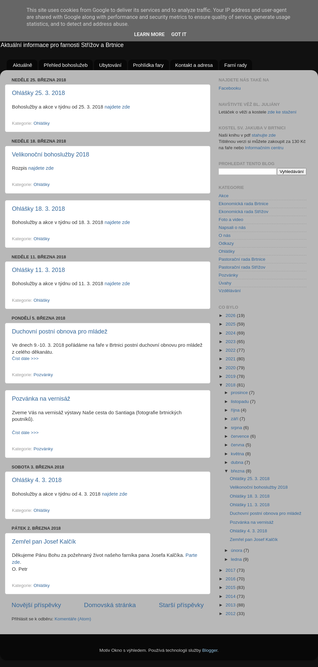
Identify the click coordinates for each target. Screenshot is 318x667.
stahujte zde (264, 135)
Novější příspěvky (36, 604)
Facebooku (230, 88)
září (235, 418)
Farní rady (235, 65)
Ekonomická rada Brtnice (243, 203)
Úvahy (225, 283)
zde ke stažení (282, 112)
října (236, 410)
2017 (231, 570)
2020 (231, 367)
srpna (237, 427)
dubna (237, 462)
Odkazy (226, 243)
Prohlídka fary (148, 65)
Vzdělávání (230, 290)
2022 (231, 350)
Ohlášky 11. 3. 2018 (38, 270)
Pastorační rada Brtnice (242, 259)
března (238, 470)
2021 (231, 358)
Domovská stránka (110, 604)
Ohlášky (41, 123)
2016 (231, 578)
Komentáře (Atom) (73, 618)
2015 (231, 587)
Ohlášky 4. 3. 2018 (37, 480)
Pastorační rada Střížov (242, 267)
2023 (231, 341)
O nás (225, 235)
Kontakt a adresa (194, 65)
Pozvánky (43, 374)
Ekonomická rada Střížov (243, 211)
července (240, 436)
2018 (231, 384)
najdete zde (117, 107)
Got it (178, 34)
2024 (231, 333)
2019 (231, 376)
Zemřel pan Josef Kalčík (44, 541)
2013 (231, 604)
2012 (231, 613)
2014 (231, 596)
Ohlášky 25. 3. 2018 (38, 93)
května (238, 453)
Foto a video (231, 219)
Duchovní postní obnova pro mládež (59, 331)
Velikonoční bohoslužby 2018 (50, 154)
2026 (231, 315)
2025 (231, 324)
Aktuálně (22, 65)
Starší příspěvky (181, 604)
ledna (237, 559)
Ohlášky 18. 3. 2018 (38, 208)
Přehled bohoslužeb (66, 65)
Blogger (210, 650)
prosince (240, 392)
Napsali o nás (232, 227)
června (238, 444)
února (237, 550)
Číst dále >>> (25, 358)
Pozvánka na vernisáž (41, 398)
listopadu (240, 401)
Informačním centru (264, 147)
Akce (224, 195)
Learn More (149, 34)
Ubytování (110, 65)
